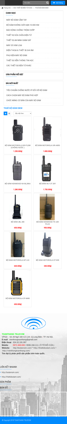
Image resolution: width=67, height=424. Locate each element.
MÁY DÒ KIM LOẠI (14, 45)
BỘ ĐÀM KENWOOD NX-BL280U (18, 184)
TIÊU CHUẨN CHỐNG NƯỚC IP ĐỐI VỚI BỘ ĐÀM (26, 90)
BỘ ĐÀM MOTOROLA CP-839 (47, 260)
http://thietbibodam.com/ (44, 348)
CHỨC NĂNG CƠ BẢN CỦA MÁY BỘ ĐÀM (23, 100)
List (9, 113)
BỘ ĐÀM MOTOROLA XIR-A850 (47, 145)
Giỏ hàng (58, 3)
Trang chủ (7, 8)
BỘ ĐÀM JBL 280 (17, 222)
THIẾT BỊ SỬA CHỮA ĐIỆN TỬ (19, 35)
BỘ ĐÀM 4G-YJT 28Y (47, 184)
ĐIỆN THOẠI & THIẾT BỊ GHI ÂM (20, 50)
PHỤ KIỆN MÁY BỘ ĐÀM (16, 55)
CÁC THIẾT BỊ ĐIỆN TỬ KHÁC (22, 8)
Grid (5, 113)
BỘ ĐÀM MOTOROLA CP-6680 (18, 298)
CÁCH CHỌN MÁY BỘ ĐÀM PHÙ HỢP (22, 95)
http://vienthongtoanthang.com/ (16, 351)
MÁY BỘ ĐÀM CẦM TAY (16, 20)
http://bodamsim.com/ (22, 348)
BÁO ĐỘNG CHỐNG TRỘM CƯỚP (20, 30)
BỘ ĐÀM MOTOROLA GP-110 (17, 260)
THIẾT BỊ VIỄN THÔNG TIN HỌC (20, 60)
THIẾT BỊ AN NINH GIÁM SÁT (18, 40)
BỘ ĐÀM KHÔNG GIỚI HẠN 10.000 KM (22, 25)
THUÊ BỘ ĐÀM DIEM (41, 8)
